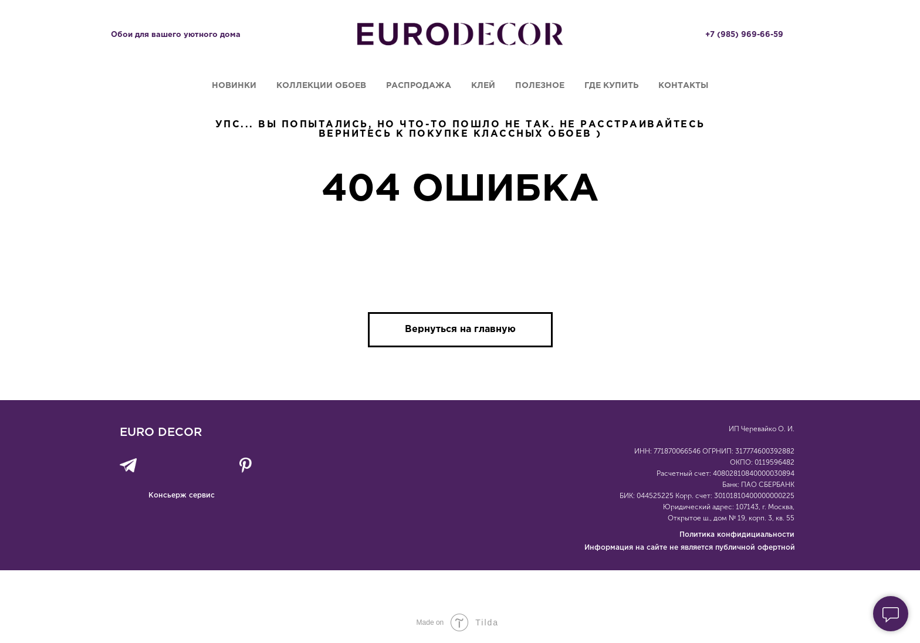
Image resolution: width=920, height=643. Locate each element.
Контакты (683, 85)
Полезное (539, 85)
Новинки (234, 85)
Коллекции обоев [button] (321, 85)
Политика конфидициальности (736, 535)
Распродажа (418, 85)
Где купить (611, 85)
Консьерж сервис (181, 495)
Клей (483, 85)
